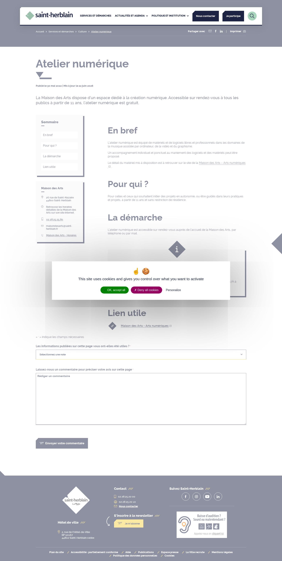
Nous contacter (205, 16)
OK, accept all (114, 289)
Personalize (173, 289)
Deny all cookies (146, 289)
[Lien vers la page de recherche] (252, 16)
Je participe (233, 16)
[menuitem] (95, 16)
